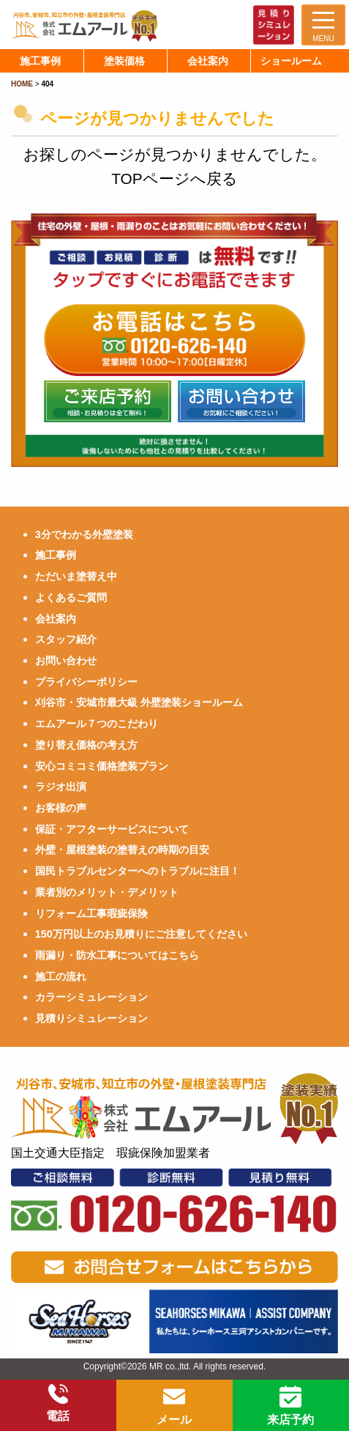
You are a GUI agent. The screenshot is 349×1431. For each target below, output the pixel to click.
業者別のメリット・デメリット (107, 892)
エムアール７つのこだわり (96, 723)
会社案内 (55, 619)
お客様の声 (60, 808)
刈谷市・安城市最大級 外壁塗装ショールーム (139, 702)
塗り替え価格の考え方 (86, 745)
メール (174, 1406)
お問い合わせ (66, 660)
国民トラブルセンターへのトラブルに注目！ (137, 871)
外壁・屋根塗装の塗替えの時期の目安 (122, 850)
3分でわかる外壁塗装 (84, 534)
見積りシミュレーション (91, 1018)
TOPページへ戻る (174, 178)
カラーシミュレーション (91, 997)
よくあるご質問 (71, 597)
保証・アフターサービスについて (112, 829)
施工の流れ (60, 976)
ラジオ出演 (60, 786)
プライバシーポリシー (86, 682)
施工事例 (55, 555)
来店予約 (290, 1406)
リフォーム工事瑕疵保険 (91, 913)
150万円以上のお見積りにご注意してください (141, 934)
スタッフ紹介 (66, 639)
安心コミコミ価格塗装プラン (101, 766)
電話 (58, 1403)
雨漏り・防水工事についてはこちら (117, 955)
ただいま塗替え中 (76, 576)
